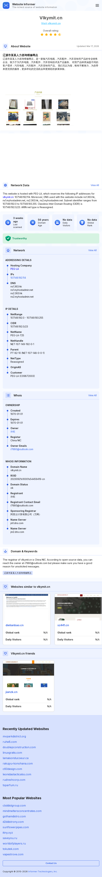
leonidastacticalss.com (17, 774)
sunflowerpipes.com (16, 827)
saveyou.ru (10, 838)
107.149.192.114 (18, 277)
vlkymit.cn (8, 197)
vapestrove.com (13, 854)
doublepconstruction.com (19, 747)
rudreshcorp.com (14, 779)
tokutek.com (11, 849)
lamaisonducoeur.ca (15, 758)
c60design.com (12, 769)
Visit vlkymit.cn (51, 23)
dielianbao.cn (15, 625)
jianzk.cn (11, 692)
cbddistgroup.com (14, 805)
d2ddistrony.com (13, 821)
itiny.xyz (8, 832)
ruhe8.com (10, 741)
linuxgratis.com (12, 752)
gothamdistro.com (14, 816)
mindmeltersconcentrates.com (22, 811)
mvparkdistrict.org (14, 736)
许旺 (13, 431)
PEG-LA (15, 268)
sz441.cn (63, 625)
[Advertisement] (51, 81)
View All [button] (95, 185)
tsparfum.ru (10, 785)
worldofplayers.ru (14, 843)
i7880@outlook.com (22, 449)
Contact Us (51, 863)
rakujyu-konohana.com (18, 763)
